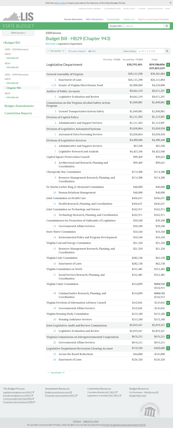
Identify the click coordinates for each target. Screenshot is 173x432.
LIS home (141, 8)
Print (92, 51)
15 (54, 249)
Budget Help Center (137, 399)
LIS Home (77, 425)
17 (54, 275)
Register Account (155, 8)
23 (54, 358)
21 (54, 332)
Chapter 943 (14, 87)
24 (54, 363)
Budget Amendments (19, 106)
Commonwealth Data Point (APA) (17, 403)
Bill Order (51, 43)
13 (54, 226)
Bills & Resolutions (94, 19)
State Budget (113, 19)
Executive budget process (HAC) (17, 399)
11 (54, 204)
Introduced (12, 57)
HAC (107, 396)
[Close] (170, 3)
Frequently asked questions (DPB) (18, 406)
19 (54, 309)
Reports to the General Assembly (153, 19)
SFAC (112, 396)
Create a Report (77, 51)
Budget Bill (116, 26)
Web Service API (151, 396)
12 (54, 215)
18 (54, 294)
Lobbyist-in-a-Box (91, 425)
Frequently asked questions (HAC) (60, 399)
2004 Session (18, 32)
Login (167, 8)
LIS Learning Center (112, 8)
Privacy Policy (129, 8)
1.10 (53, 85)
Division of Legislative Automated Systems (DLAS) (124, 429)
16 (54, 264)
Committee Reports (18, 113)
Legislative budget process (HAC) (17, 396)
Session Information (73, 19)
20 (54, 320)
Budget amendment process (57, 396)
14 (54, 238)
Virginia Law (129, 19)
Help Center (60, 3)
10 (54, 193)
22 (54, 346)
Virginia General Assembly (90, 8)
